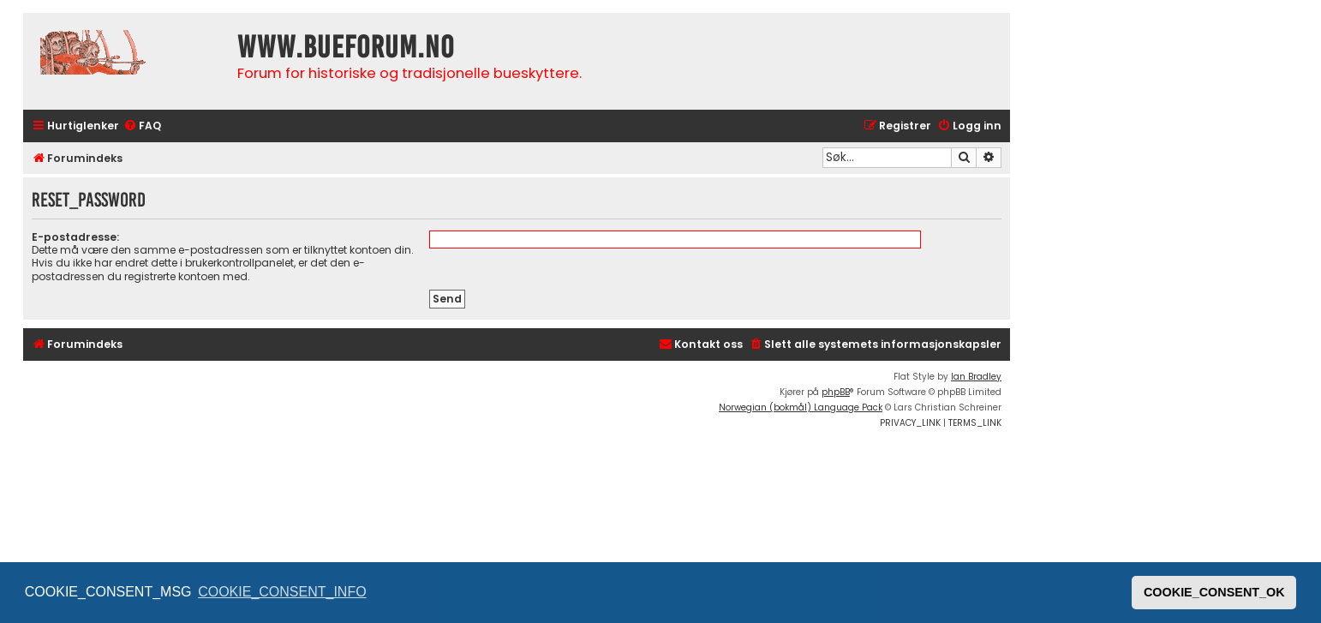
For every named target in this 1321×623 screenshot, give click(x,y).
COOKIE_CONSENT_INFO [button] (282, 591)
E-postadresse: (75, 237)
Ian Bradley (976, 376)
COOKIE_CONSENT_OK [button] (1214, 592)
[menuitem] (142, 126)
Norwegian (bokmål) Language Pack (800, 407)
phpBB (836, 392)
